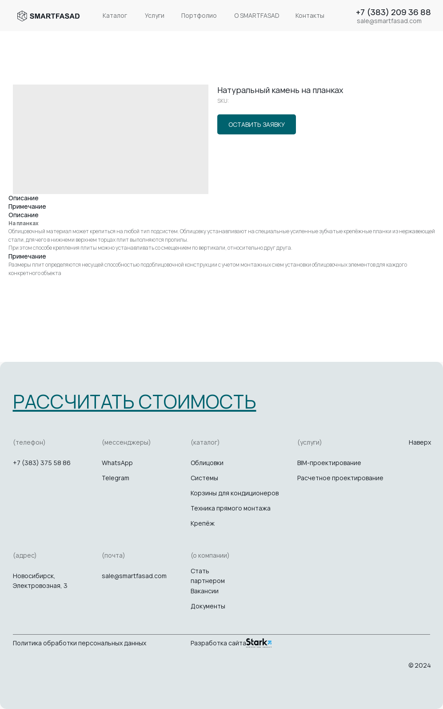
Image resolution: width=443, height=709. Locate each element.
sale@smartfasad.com (134, 575)
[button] (134, 401)
